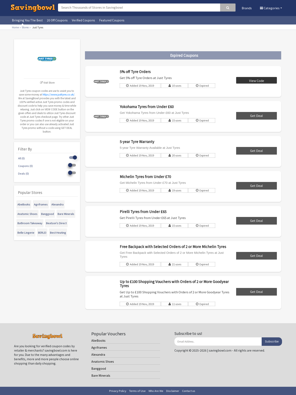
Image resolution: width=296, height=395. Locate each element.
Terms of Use (137, 391)
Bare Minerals (100, 375)
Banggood (98, 368)
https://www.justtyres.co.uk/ (58, 94)
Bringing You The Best (27, 20)
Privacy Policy (117, 391)
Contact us (188, 391)
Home (17, 27)
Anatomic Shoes (102, 361)
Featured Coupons (111, 20)
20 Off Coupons (57, 20)
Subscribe (272, 341)
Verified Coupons (83, 20)
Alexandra (98, 354)
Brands (247, 8)
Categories (270, 8)
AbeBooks (98, 340)
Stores (26, 27)
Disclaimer (172, 391)
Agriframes (99, 347)
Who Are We (156, 391)
